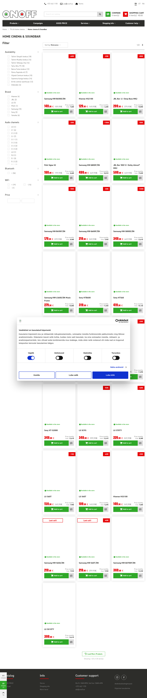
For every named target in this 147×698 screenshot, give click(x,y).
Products (13, 23)
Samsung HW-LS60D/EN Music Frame (57, 299)
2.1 (13, 130)
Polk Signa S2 (50, 165)
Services (84, 23)
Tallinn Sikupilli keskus (21, 56)
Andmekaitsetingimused (123, 684)
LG (13, 103)
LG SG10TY (49, 629)
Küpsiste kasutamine (122, 688)
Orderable (16, 85)
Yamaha (15, 115)
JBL (14, 99)
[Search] (73, 14)
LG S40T (82, 496)
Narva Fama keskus (20, 69)
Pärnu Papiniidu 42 (19, 72)
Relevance (56, 45)
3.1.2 (14, 142)
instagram (117, 677)
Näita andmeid (116, 367)
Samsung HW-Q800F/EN (89, 165)
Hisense (15, 96)
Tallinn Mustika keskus (21, 60)
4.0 (13, 152)
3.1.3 (14, 149)
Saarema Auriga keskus (21, 78)
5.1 (13, 158)
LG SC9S (82, 430)
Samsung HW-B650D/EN (55, 98)
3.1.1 (14, 139)
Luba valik (73, 375)
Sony (14, 112)
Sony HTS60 (118, 297)
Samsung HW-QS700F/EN (124, 563)
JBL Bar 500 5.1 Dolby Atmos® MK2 (126, 166)
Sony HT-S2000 (51, 430)
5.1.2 (14, 161)
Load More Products (94, 654)
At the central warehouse (22, 82)
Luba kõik (110, 375)
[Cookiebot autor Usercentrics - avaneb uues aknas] (117, 321)
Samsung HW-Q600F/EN (89, 231)
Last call (7, 686)
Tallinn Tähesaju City (20, 63)
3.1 (13, 136)
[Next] (142, 45)
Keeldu (37, 375)
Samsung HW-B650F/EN (54, 231)
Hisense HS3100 (120, 496)
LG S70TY (117, 430)
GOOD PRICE (61, 23)
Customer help (131, 23)
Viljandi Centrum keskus (21, 75)
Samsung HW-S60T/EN (89, 563)
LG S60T (48, 496)
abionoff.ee (68, 4)
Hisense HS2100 (86, 98)
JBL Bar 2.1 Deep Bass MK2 (125, 98)
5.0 (13, 155)
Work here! (44, 689)
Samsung (16, 109)
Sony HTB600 (85, 297)
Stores (81, 4)
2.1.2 (14, 133)
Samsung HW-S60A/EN (54, 563)
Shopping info (108, 23)
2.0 (13, 127)
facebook (123, 677)
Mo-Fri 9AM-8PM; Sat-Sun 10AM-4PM (89, 683)
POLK (14, 106)
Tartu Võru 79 (17, 66)
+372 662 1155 (52, 4)
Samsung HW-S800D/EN (123, 231)
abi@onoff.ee (80, 689)
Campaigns (38, 23)
